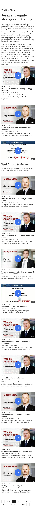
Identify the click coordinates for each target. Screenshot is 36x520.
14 (26, 501)
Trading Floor (5, 86)
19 (15, 505)
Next (23, 505)
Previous (8, 501)
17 (7, 505)
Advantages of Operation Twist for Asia (16, 451)
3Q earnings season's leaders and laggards (18, 272)
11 (14, 501)
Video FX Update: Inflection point (14, 306)
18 (11, 505)
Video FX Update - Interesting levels (15, 164)
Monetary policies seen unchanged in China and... (15, 342)
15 (30, 501)
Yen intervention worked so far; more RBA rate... (17, 236)
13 (22, 501)
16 (3, 505)
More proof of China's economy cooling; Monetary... (16, 90)
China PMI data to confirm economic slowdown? (15, 379)
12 (18, 501)
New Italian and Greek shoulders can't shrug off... (16, 128)
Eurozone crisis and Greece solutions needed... (15, 415)
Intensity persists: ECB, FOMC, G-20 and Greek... (16, 200)
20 (19, 505)
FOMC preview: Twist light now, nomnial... (17, 486)
